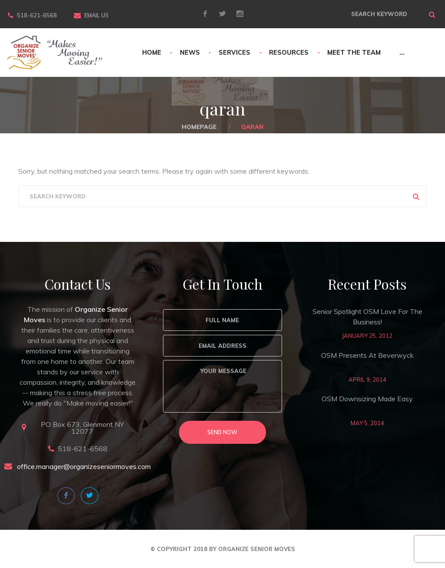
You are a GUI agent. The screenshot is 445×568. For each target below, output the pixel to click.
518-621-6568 (37, 15)
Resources (289, 52)
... (402, 52)
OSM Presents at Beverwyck (367, 355)
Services (234, 52)
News (190, 52)
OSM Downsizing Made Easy (367, 398)
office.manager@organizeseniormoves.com (84, 466)
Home (151, 52)
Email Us (96, 15)
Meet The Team (354, 52)
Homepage (199, 126)
